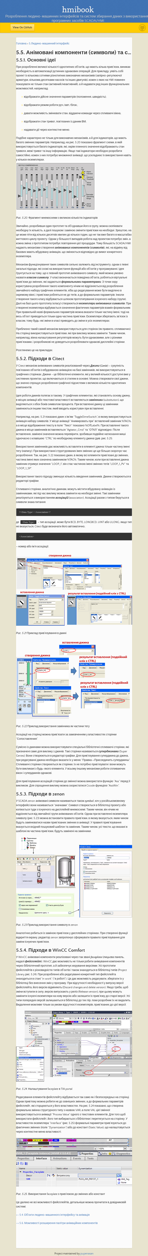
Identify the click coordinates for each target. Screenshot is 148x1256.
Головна (21, 43)
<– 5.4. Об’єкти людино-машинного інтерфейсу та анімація (53, 1215)
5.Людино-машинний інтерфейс (49, 43)
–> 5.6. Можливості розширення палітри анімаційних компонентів (57, 1223)
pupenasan (87, 1253)
